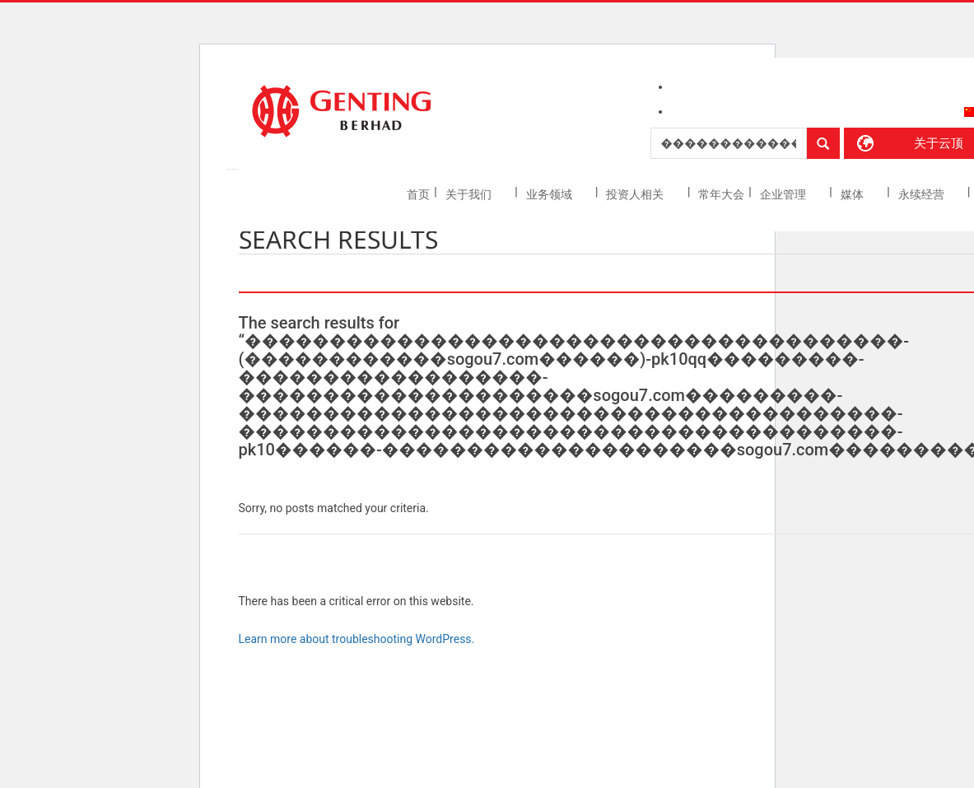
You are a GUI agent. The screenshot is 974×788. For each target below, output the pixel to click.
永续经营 (922, 194)
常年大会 (721, 194)
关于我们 (469, 194)
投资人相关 (636, 194)
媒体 (853, 194)
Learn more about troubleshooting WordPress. (357, 639)
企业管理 (784, 194)
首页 (418, 194)
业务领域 (550, 194)
